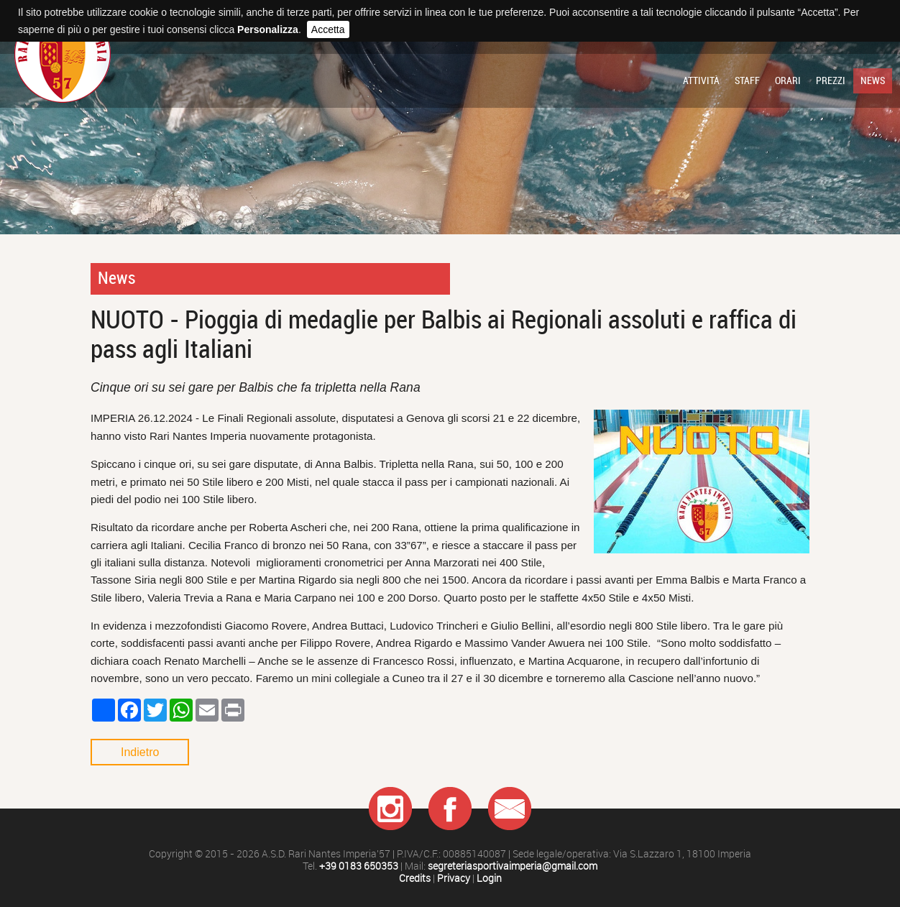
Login (489, 879)
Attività (701, 80)
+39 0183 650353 (358, 866)
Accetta (328, 29)
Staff (747, 80)
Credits (415, 879)
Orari (788, 80)
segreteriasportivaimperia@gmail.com (512, 866)
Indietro (140, 752)
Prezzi (830, 80)
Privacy (453, 879)
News (872, 80)
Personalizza (267, 29)
